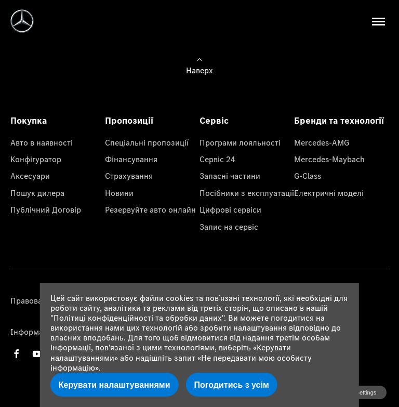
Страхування (129, 175)
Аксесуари (30, 175)
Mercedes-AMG (321, 142)
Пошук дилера (37, 193)
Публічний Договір (45, 209)
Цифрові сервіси (230, 209)
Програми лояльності (240, 142)
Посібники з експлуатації (247, 193)
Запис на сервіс (229, 226)
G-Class (307, 175)
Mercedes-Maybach (329, 159)
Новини (119, 193)
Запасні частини (230, 175)
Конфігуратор (35, 159)
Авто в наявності (41, 142)
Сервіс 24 (217, 159)
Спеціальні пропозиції (147, 142)
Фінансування (131, 159)
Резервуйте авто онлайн (150, 209)
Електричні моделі (329, 193)
